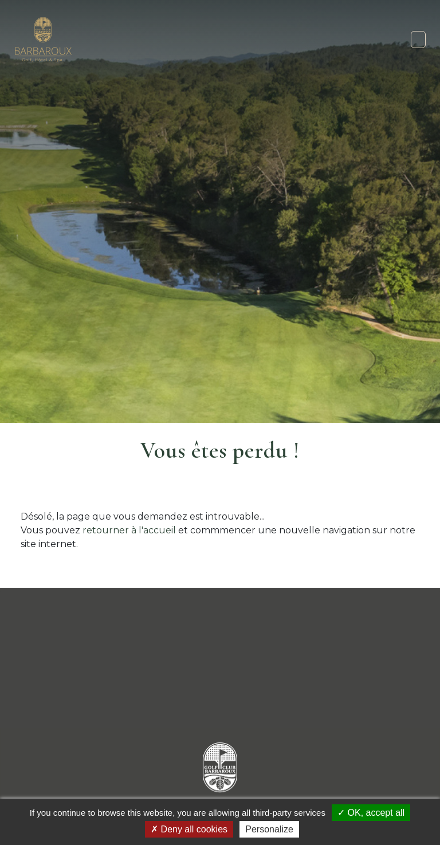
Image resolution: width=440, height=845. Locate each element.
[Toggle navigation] (418, 39)
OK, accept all (370, 813)
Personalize (269, 829)
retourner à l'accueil (129, 530)
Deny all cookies (189, 829)
